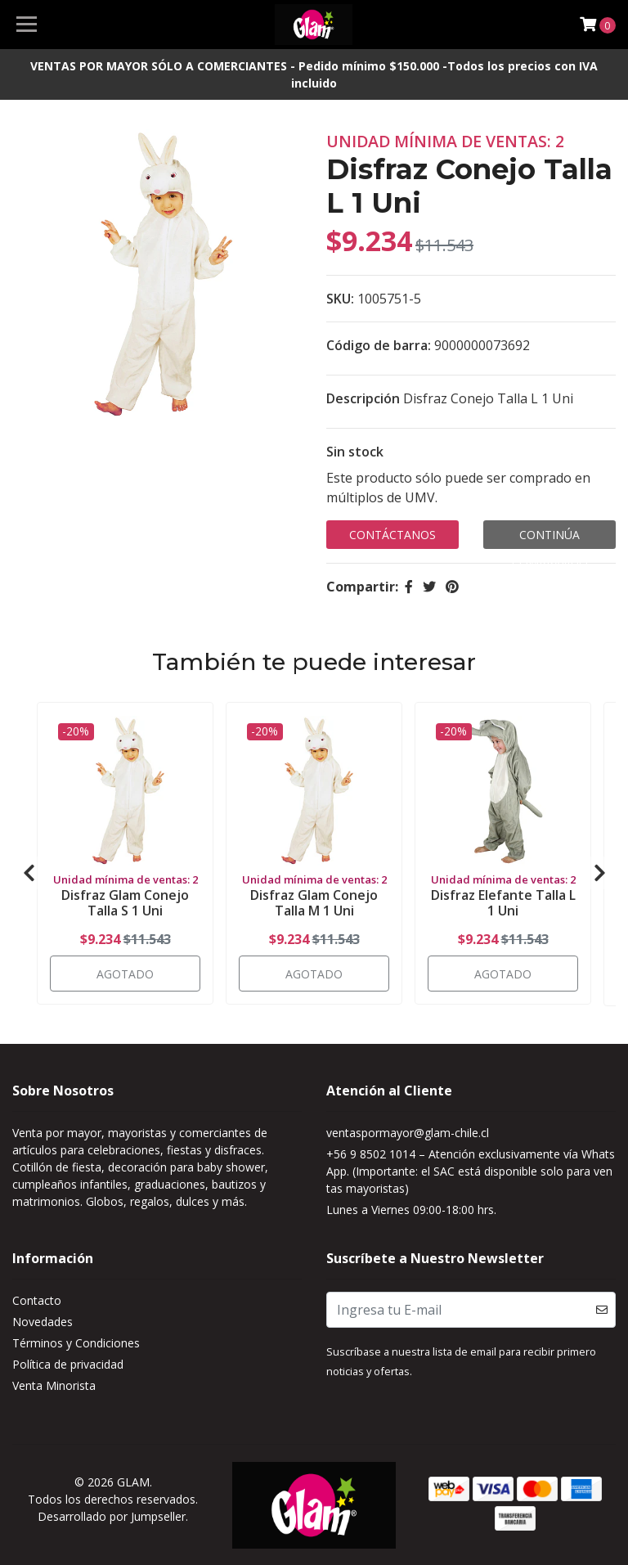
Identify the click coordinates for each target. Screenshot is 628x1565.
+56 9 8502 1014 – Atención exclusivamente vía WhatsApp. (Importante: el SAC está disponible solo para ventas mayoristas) (470, 1171)
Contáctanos (392, 534)
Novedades (42, 1321)
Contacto (36, 1300)
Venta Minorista (54, 1385)
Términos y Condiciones (76, 1343)
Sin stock (355, 452)
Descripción (363, 398)
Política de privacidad (67, 1364)
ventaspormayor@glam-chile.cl (407, 1132)
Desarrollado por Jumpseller (112, 1515)
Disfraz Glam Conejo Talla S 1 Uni (125, 902)
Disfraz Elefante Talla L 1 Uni (503, 902)
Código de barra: (378, 345)
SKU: (340, 299)
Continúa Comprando (550, 538)
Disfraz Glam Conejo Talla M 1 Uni (314, 902)
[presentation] (28, 872)
